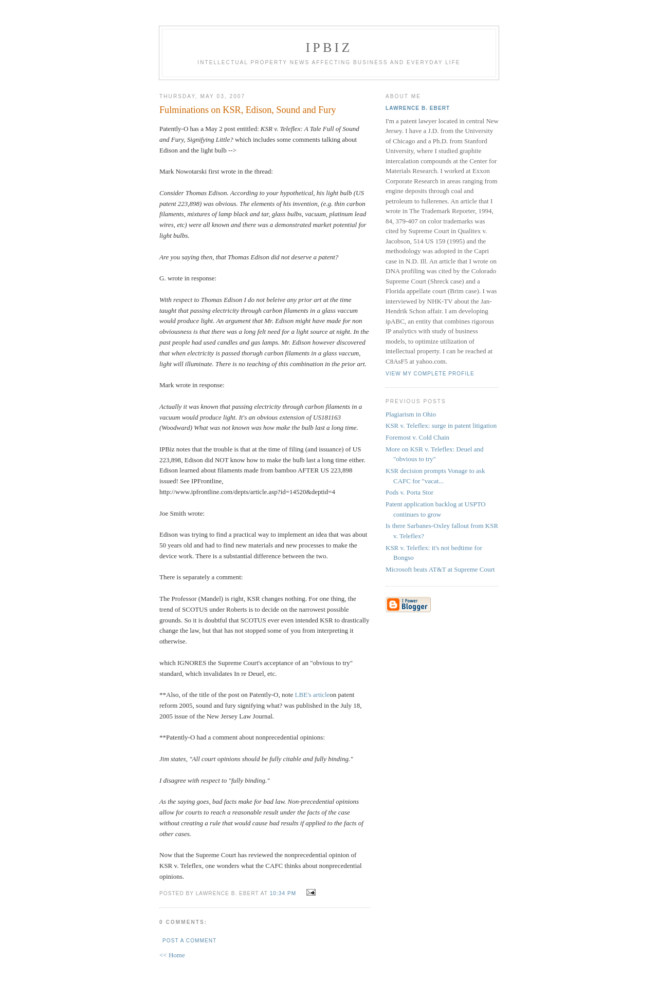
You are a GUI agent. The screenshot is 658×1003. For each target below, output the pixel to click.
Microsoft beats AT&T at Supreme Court (440, 569)
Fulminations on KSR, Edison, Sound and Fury (247, 110)
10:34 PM (283, 893)
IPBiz (329, 47)
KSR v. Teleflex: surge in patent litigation (441, 425)
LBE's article (312, 694)
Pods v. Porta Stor (409, 492)
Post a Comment (189, 940)
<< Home (172, 955)
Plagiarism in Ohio (411, 414)
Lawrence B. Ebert (418, 108)
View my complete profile (430, 373)
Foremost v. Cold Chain (417, 437)
